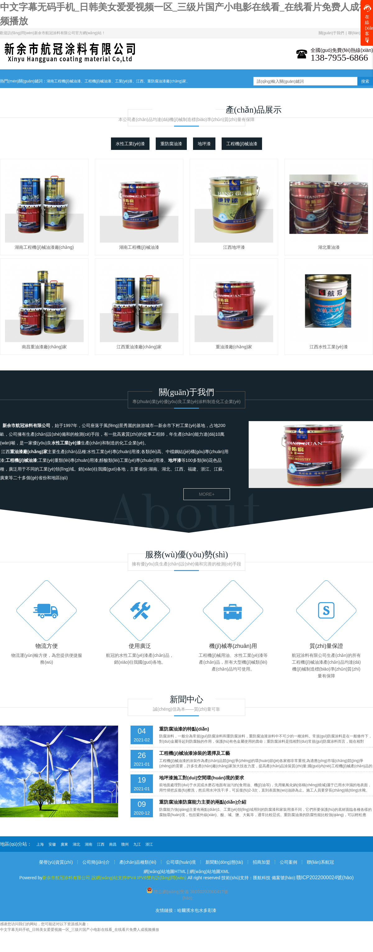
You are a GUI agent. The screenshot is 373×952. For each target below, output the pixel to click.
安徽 (52, 844)
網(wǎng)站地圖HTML (165, 871)
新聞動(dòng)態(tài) (224, 862)
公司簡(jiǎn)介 (95, 862)
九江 (137, 844)
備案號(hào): (313, 877)
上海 (40, 844)
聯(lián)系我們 (359, 33)
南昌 (113, 844)
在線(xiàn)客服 (368, 23)
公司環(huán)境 (181, 862)
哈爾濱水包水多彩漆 (196, 910)
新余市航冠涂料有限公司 (26, 425)
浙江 (149, 844)
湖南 (88, 844)
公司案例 (288, 862)
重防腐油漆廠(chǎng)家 (166, 81)
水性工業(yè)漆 (130, 143)
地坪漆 (204, 143)
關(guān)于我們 (331, 33)
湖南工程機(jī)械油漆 (64, 81)
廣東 (64, 844)
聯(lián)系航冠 (320, 862)
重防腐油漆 (171, 143)
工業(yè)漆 (124, 81)
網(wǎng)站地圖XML (209, 871)
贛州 (125, 844)
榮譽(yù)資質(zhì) (56, 862)
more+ (206, 494)
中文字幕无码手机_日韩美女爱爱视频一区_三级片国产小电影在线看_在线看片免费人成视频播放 (79, 929)
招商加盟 (261, 862)
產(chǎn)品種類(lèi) (137, 862)
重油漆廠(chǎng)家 (29, 451)
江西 (140, 81)
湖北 (76, 844)
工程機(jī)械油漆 (98, 81)
